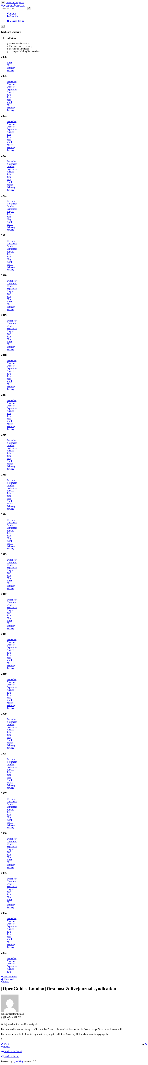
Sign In (11, 13)
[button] (2, 5)
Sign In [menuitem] (9, 5)
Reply (5, 1046)
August (10, 92)
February (11, 68)
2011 (3, 634)
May (9, 100)
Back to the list (10, 1056)
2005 (4, 873)
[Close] (3, 26)
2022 (4, 195)
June (9, 97)
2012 (4, 594)
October (10, 87)
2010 (4, 673)
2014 (4, 514)
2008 (4, 753)
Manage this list (15, 21)
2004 (4, 913)
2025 (4, 75)
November (12, 84)
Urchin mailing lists (15, 2)
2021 (4, 235)
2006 (4, 833)
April (9, 62)
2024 (4, 115)
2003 (4, 952)
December (11, 81)
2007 (4, 793)
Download (7, 979)
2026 (4, 56)
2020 (4, 275)
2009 (4, 713)
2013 (4, 554)
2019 (4, 315)
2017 (4, 394)
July (9, 94)
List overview (9, 976)
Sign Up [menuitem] (19, 5)
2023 (4, 155)
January (10, 70)
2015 (4, 474)
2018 (4, 354)
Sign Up (12, 16)
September (12, 89)
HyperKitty (18, 1061)
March (10, 65)
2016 (4, 434)
